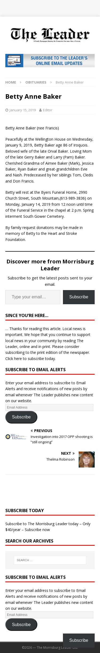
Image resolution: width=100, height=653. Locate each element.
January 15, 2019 (23, 110)
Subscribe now (37, 529)
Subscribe (78, 297)
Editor (47, 110)
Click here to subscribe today (30, 358)
